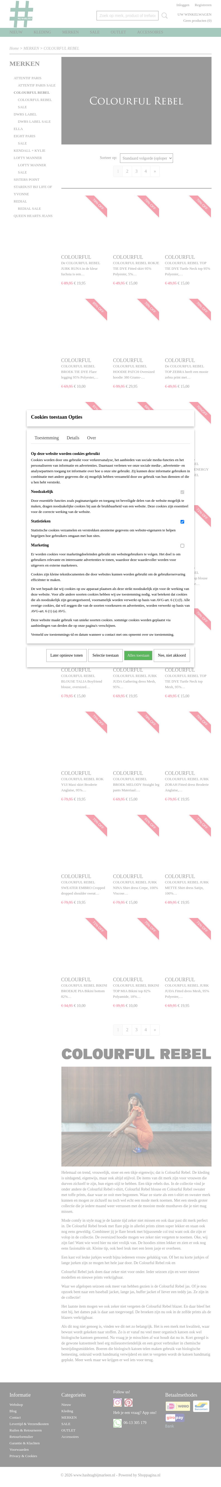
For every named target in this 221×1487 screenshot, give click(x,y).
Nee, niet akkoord (172, 663)
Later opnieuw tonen (67, 663)
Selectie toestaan (105, 663)
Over (91, 445)
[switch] (182, 499)
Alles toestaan (138, 663)
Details (73, 445)
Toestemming (47, 445)
